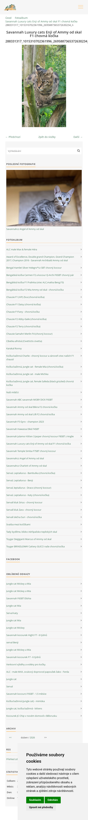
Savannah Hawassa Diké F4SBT (22, 429)
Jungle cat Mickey (15, 627)
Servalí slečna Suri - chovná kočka (24, 517)
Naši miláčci (12, 392)
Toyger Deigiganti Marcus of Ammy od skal (28, 539)
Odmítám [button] (53, 800)
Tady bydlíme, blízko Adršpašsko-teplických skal (31, 531)
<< (10, 737)
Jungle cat (11, 679)
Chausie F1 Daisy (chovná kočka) (23, 304)
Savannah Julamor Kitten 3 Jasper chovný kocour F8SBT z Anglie (40, 436)
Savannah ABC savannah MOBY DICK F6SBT (29, 399)
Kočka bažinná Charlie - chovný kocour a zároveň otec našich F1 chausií (40, 357)
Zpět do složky (46, 137)
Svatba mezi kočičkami (18, 524)
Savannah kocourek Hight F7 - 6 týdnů (26, 635)
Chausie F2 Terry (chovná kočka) (23, 326)
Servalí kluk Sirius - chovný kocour (24, 502)
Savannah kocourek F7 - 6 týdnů (23, 657)
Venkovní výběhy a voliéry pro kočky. (26, 664)
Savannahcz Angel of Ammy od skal (25, 229)
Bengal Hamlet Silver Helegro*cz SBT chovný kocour (34, 267)
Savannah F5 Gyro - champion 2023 (25, 421)
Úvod (8, 18)
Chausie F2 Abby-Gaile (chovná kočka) (26, 319)
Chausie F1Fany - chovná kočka (23, 311)
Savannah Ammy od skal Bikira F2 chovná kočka (31, 407)
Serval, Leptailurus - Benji (19, 480)
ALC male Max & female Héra (21, 249)
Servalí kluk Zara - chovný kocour (23, 509)
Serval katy (12, 613)
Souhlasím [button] (35, 800)
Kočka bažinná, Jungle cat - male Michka (27, 374)
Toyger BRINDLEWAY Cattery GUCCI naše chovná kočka (35, 546)
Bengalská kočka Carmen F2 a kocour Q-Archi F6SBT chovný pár (40, 275)
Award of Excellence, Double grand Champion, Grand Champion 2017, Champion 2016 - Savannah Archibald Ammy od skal (40, 258)
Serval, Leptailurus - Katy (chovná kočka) (27, 495)
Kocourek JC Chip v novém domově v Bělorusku (31, 715)
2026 (32, 737)
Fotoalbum (21, 18)
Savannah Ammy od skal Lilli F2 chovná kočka (30, 414)
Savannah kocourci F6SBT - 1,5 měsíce (26, 693)
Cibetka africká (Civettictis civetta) (24, 341)
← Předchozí (12, 137)
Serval (9, 686)
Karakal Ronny (14, 348)
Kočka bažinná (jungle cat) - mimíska (25, 701)
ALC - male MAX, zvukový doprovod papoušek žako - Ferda (37, 671)
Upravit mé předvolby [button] (41, 807)
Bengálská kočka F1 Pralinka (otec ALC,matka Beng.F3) (35, 282)
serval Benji (12, 642)
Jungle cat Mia (13, 605)
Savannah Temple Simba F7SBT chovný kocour (31, 451)
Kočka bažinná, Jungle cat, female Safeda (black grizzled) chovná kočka (40, 383)
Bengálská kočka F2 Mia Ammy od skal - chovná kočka (35, 289)
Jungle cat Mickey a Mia (18, 583)
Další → (78, 137)
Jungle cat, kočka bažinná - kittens (24, 708)
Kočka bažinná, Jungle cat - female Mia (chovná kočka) (34, 366)
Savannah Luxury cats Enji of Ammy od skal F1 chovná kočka (41, 21)
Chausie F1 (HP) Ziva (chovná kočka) (25, 297)
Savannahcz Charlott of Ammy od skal (26, 465)
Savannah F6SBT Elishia (18, 598)
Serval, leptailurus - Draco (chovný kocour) (28, 487)
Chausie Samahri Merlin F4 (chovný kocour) (29, 333)
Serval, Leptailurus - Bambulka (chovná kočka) (30, 473)
